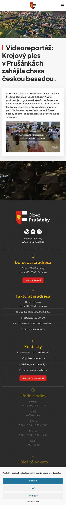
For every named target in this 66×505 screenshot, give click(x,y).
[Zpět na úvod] (33, 5)
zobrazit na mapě (33, 277)
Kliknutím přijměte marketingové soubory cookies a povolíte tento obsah (33, 136)
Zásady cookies (33, 501)
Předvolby (33, 496)
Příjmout (33, 481)
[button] (62, 5)
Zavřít (33, 488)
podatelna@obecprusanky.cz (33, 359)
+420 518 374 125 (40, 347)
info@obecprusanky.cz (33, 353)
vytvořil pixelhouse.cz (33, 240)
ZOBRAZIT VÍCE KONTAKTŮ (33, 373)
